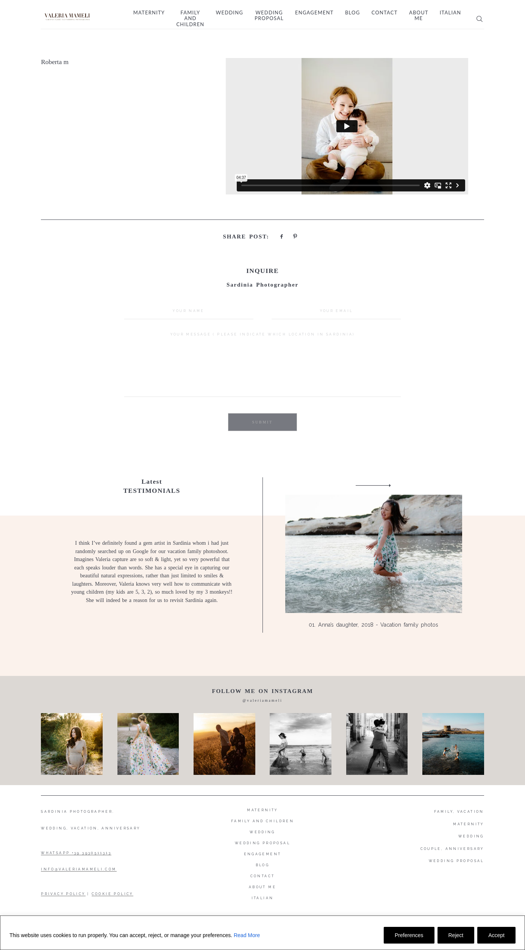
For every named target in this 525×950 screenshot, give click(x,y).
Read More (247, 935)
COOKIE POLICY (112, 894)
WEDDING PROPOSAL (456, 861)
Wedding (229, 13)
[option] (262, 555)
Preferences (409, 935)
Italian (450, 13)
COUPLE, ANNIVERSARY (452, 849)
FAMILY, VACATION (459, 812)
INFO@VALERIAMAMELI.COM (78, 869)
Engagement (314, 13)
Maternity (149, 13)
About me (418, 16)
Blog (352, 13)
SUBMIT (262, 422)
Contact (385, 13)
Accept (496, 935)
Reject (456, 935)
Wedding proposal (269, 16)
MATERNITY (468, 824)
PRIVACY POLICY (63, 894)
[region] (262, 933)
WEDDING (471, 836)
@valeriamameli (262, 700)
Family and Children (190, 18)
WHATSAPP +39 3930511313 (76, 853)
